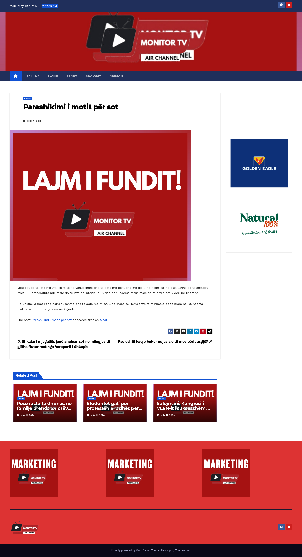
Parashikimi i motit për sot (70, 106)
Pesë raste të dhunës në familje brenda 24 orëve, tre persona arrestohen (44, 408)
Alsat (103, 320)
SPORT (72, 76)
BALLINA (33, 76)
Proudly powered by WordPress (130, 550)
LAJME (53, 76)
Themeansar (182, 550)
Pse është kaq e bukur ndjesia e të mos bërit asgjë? (165, 341)
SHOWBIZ (93, 76)
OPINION (116, 76)
